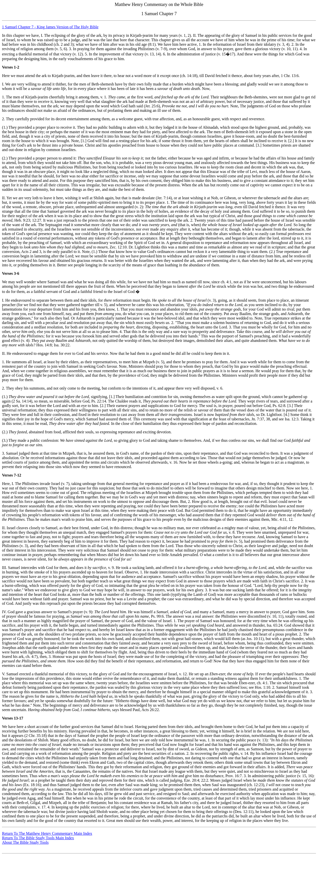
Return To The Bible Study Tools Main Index (38, 838)
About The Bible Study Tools (25, 842)
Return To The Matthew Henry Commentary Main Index (47, 833)
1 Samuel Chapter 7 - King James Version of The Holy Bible (50, 27)
